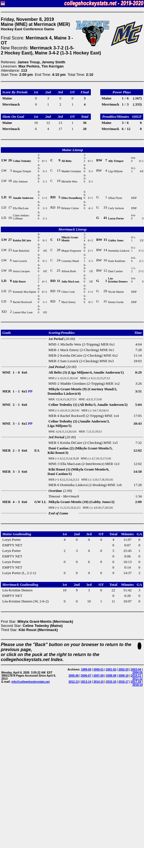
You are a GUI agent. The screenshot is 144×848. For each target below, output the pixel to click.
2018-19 (137, 684)
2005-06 (73, 675)
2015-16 (111, 681)
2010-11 (136, 675)
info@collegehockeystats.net (30, 681)
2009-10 (124, 675)
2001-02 (111, 669)
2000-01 (99, 669)
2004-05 (137, 672)
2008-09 (111, 675)
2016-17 (124, 681)
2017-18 (136, 681)
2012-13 (73, 681)
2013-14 (86, 681)
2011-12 (137, 678)
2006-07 (86, 675)
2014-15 (99, 681)
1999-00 (86, 669)
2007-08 (99, 675)
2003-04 (136, 669)
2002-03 (124, 669)
